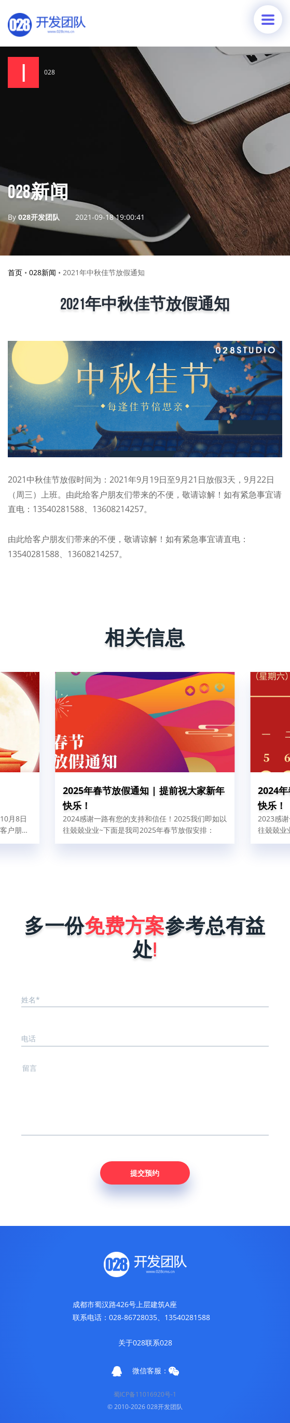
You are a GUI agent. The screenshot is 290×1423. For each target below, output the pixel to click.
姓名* (30, 1000)
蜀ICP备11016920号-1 (145, 1394)
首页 (15, 272)
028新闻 (42, 272)
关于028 (131, 1342)
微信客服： (155, 1371)
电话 (28, 1038)
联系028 (158, 1342)
